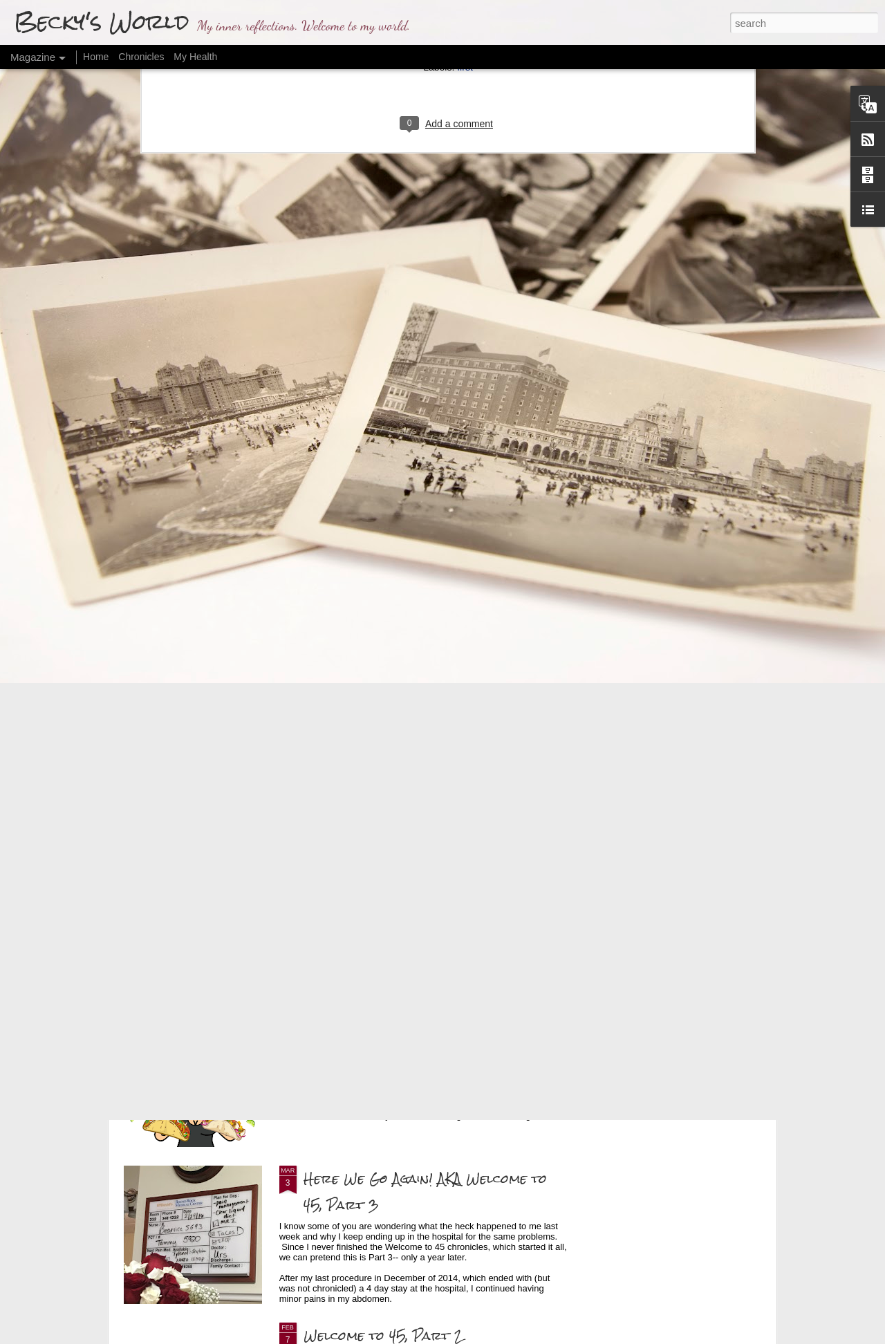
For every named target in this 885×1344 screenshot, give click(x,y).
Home (96, 56)
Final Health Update (374, 864)
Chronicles (141, 56)
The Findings (345, 1021)
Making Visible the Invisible (237, 754)
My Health (195, 56)
